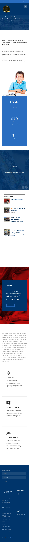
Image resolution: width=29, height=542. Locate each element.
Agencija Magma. (10, 537)
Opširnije (8, 389)
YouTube (18, 494)
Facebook (18, 493)
